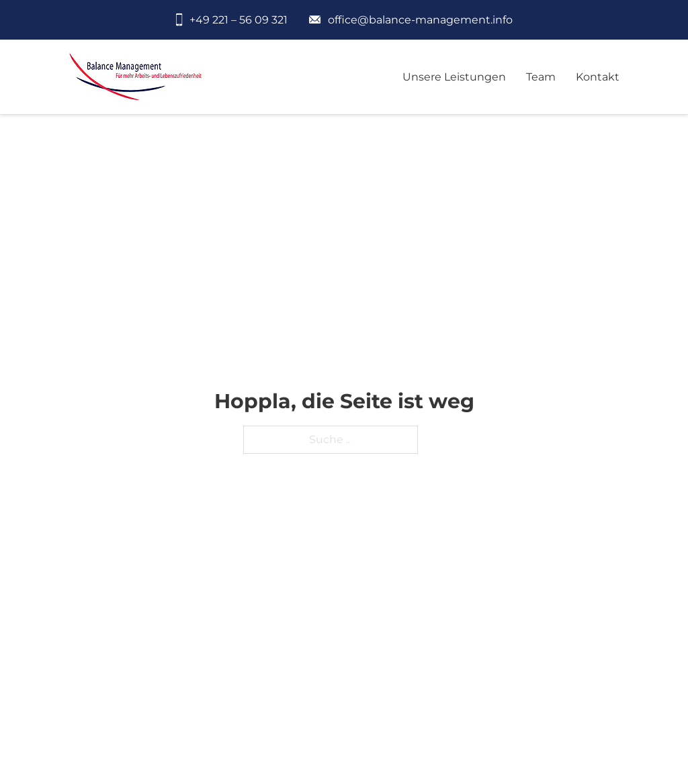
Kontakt (597, 76)
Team (541, 76)
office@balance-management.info (420, 19)
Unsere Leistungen (454, 76)
